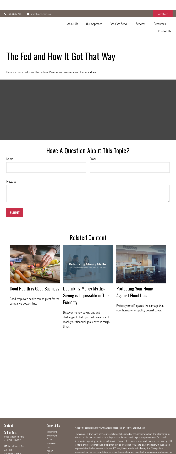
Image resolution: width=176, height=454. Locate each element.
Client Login (163, 3)
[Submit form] (14, 197)
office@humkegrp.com (39, 3)
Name (9, 143)
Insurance (51, 427)
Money (50, 435)
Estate (49, 423)
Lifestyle (50, 439)
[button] (73, 13)
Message (11, 166)
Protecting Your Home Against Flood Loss (134, 276)
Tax (48, 431)
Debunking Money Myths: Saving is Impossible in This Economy (86, 280)
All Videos (51, 446)
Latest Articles (53, 442)
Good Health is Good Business (34, 273)
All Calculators (53, 450)
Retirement (52, 416)
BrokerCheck (139, 412)
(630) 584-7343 (12, 3)
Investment (52, 420)
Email (93, 143)
